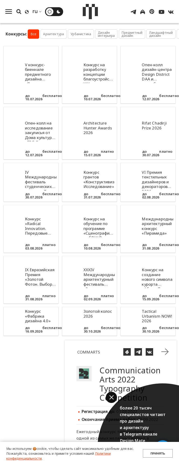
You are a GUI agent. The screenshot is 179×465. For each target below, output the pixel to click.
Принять (158, 453)
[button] (111, 397)
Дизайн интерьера (106, 34)
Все (34, 34)
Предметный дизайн (131, 34)
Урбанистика (81, 34)
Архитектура (53, 34)
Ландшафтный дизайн (161, 34)
